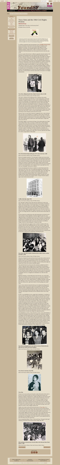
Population (18, 13)
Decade (11, 13)
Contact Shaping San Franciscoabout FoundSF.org (43, 460)
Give (26, 13)
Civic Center (11, 22)
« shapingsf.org (11, 10)
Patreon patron (11, 38)
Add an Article (11, 30)
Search (50, 1)
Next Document (47, 447)
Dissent (11, 24)
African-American (11, 17)
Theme (22, 13)
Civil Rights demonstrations (44, 44)
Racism (11, 23)
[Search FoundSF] (44, 1)
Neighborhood (15, 13)
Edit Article (11, 31)
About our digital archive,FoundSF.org (16, 460)
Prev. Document (22, 447)
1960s (11, 18)
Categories (11, 16)
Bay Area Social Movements (11, 25)
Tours (24, 13)
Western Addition (11, 19)
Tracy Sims (42, 407)
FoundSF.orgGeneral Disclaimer (30, 460)
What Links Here (11, 27)
